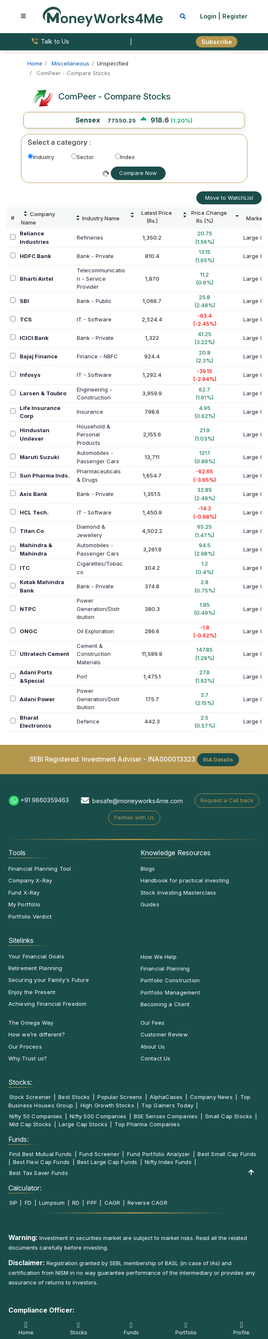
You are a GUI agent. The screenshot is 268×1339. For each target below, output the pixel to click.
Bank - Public (94, 301)
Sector (82, 157)
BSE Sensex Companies (166, 1116)
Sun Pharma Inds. (45, 475)
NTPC (28, 609)
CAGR (112, 1202)
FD (28, 1202)
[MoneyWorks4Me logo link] (103, 16)
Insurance (90, 411)
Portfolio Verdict (30, 916)
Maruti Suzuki (39, 457)
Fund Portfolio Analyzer (158, 1154)
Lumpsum (52, 1202)
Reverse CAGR (147, 1202)
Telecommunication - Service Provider (101, 278)
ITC (25, 567)
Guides (150, 904)
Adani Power (37, 699)
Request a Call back (226, 800)
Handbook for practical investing (185, 880)
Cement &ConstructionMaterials (94, 654)
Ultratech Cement (44, 653)
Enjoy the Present (32, 992)
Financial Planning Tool (39, 868)
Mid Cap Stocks (30, 1124)
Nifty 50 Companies (35, 1116)
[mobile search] (183, 16)
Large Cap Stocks (83, 1124)
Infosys (30, 374)
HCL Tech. (34, 512)
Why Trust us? (27, 1058)
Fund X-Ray (24, 892)
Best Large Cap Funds (107, 1162)
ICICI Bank (34, 337)
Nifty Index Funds (168, 1162)
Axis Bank (33, 494)
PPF (92, 1202)
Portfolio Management (170, 992)
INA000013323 (171, 759)
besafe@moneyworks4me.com (137, 800)
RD (75, 1202)
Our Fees (153, 1022)
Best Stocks (74, 1097)
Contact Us (156, 1058)
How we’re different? (36, 1034)
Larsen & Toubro (43, 393)
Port (82, 676)
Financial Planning (165, 968)
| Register (232, 16)
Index (125, 157)
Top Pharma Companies (147, 1124)
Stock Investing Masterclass (178, 892)
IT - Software (94, 319)
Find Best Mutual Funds (40, 1154)
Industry (41, 157)
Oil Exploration (95, 631)
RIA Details (218, 759)
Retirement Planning (35, 968)
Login (208, 16)
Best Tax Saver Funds (38, 1172)
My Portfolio (24, 904)
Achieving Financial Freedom (47, 1003)
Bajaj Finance (38, 356)
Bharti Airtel (36, 278)
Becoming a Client (165, 1004)
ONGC (28, 631)
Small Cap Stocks (228, 1116)
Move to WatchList (229, 197)
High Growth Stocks (107, 1105)
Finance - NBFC (97, 356)
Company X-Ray (30, 880)
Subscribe (216, 41)
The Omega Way (31, 1022)
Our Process (25, 1046)
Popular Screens (119, 1097)
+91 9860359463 (45, 800)
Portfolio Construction (170, 980)
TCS (26, 319)
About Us (153, 1046)
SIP (13, 1202)
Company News (211, 1097)
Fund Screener (99, 1154)
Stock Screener (30, 1097)
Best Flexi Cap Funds (41, 1162)
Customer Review (164, 1034)
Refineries (90, 237)
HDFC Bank (35, 256)
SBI (24, 301)
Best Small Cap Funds (227, 1154)
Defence (88, 721)
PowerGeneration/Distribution (98, 608)
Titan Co (32, 530)
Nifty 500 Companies (98, 1116)
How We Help (159, 956)
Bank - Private (95, 256)
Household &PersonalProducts (93, 434)
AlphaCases (166, 1097)
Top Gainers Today (167, 1105)
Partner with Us (134, 817)
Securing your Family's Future (48, 979)
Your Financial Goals (36, 956)
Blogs (148, 868)
